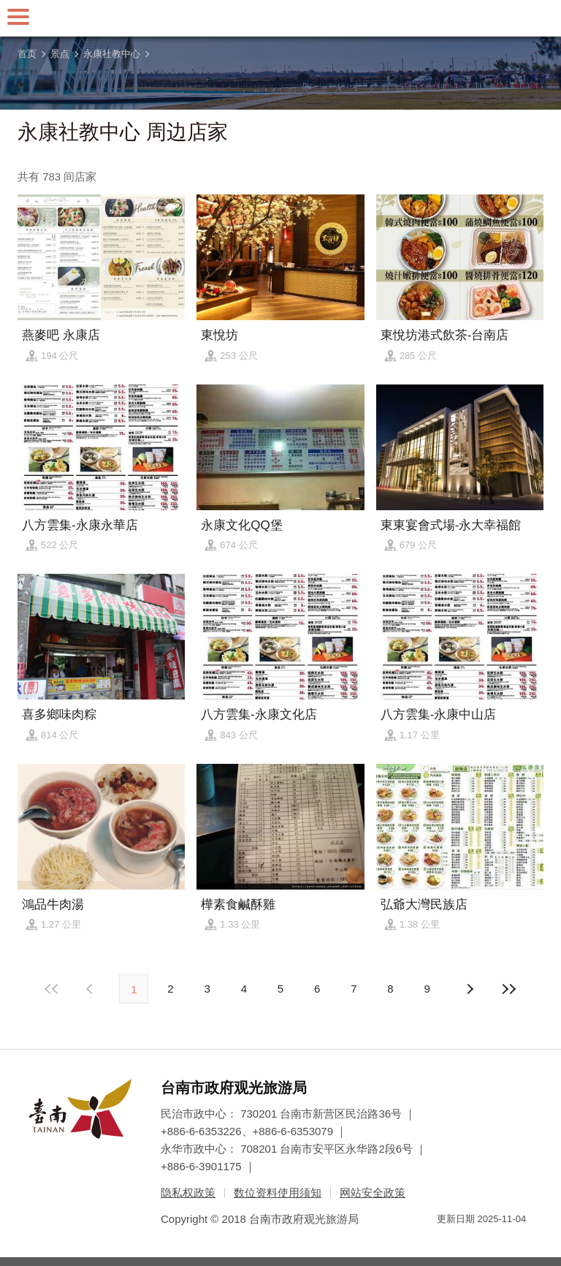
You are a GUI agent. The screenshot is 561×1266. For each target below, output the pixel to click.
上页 (469, 989)
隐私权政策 (188, 1192)
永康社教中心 (111, 53)
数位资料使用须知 (277, 1192)
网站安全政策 (372, 1192)
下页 (91, 989)
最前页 (51, 989)
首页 (27, 53)
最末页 (509, 989)
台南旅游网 (280, 18)
